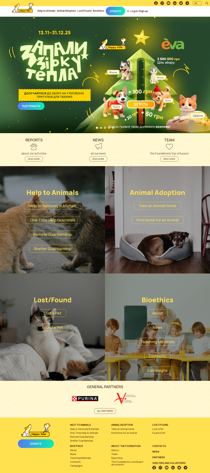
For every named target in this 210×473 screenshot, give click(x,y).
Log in (139, 11)
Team (114, 454)
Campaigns (157, 370)
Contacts (159, 446)
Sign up (148, 11)
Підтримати (31, 106)
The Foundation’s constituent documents (127, 463)
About (157, 313)
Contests (157, 356)
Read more (34, 158)
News (157, 327)
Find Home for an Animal (157, 220)
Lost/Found (90, 10)
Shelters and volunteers (169, 463)
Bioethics (103, 10)
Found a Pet (52, 327)
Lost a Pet (53, 313)
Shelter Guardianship (52, 248)
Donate (120, 11)
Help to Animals (52, 10)
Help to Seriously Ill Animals (52, 205)
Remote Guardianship (52, 234)
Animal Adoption (71, 10)
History (115, 450)
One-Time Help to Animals (52, 220)
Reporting (116, 458)
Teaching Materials (157, 341)
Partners (158, 457)
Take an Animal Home (157, 205)
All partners (105, 411)
